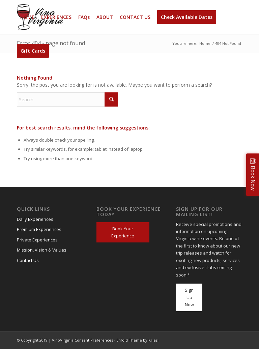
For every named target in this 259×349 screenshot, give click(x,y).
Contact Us (28, 260)
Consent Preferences (94, 340)
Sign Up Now (189, 297)
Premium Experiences (39, 229)
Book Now (253, 178)
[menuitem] (27, 17)
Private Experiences (37, 240)
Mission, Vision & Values (41, 250)
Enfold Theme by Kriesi (137, 340)
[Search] (67, 99)
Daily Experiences (35, 219)
